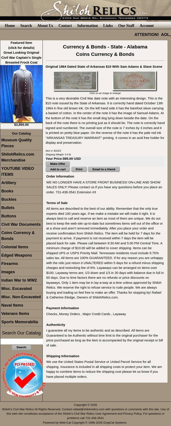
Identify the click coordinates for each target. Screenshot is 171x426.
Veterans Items (15, 313)
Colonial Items (14, 247)
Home (10, 25)
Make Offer (57, 163)
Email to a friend (104, 169)
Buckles (8, 199)
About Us (45, 25)
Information (87, 25)
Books (7, 191)
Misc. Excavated (16, 288)
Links (108, 25)
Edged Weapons (16, 255)
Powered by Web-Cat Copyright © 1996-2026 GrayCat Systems (85, 422)
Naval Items (12, 305)
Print (79, 169)
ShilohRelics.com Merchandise (17, 157)
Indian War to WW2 (19, 280)
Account (147, 25)
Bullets (7, 208)
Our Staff (126, 25)
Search (26, 25)
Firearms (9, 263)
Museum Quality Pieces (16, 143)
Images (8, 272)
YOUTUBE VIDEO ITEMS (17, 171)
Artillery (8, 183)
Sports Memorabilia (19, 322)
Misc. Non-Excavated (21, 297)
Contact (65, 25)
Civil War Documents (21, 224)
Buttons (8, 216)
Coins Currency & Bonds (18, 236)
